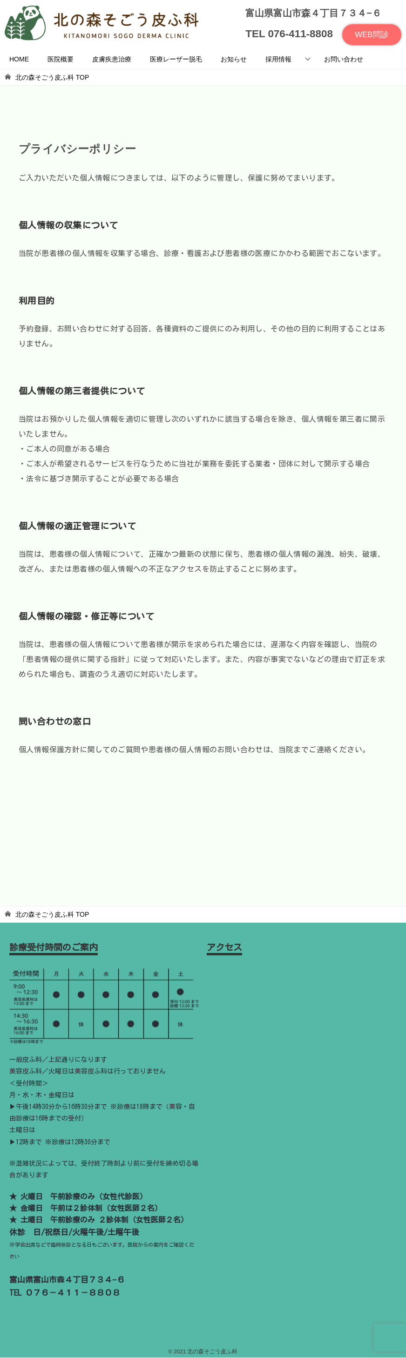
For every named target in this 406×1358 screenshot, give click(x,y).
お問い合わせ (343, 60)
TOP (52, 78)
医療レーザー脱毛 (176, 60)
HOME (19, 60)
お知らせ (234, 60)
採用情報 (278, 60)
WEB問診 (370, 35)
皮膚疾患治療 (111, 60)
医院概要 (60, 60)
